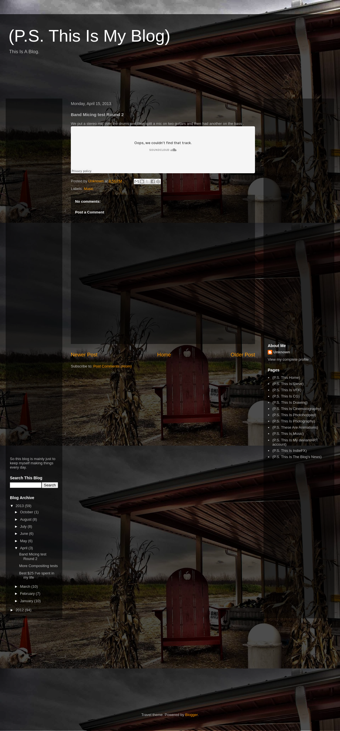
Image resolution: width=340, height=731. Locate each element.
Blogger (191, 715)
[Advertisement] (109, 78)
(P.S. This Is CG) (285, 396)
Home (164, 355)
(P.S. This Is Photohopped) (294, 415)
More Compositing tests (38, 566)
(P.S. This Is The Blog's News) (297, 457)
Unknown (281, 352)
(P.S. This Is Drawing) (290, 402)
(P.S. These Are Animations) (295, 427)
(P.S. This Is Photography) (293, 421)
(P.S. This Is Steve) (287, 384)
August (26, 519)
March (25, 586)
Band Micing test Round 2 (32, 556)
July (24, 526)
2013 (20, 506)
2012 (20, 610)
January (27, 601)
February (28, 593)
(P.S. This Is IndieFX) (289, 450)
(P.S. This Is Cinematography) (296, 409)
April (24, 548)
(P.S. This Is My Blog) (89, 35)
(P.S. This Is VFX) (286, 390)
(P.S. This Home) (286, 377)
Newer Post (84, 355)
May (24, 541)
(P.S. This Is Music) (288, 433)
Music (89, 189)
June (24, 533)
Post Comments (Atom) (113, 366)
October (27, 512)
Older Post (243, 355)
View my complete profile (288, 359)
